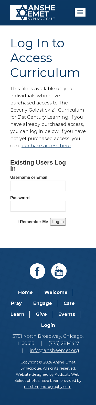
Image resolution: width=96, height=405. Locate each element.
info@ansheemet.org (54, 350)
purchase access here (45, 145)
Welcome (56, 292)
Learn (17, 314)
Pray (16, 303)
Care (69, 303)
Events (66, 314)
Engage (42, 303)
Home (25, 292)
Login (48, 325)
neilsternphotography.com (47, 386)
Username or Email (28, 177)
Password (20, 198)
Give (41, 314)
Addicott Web (67, 374)
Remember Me (34, 222)
